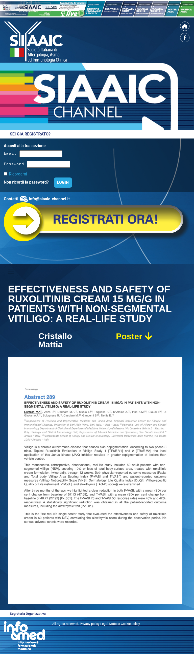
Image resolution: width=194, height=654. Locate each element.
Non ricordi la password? (27, 182)
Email (10, 153)
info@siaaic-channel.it (49, 198)
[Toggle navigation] (11, 271)
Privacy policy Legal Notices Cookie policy (110, 624)
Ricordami (18, 174)
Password (14, 163)
